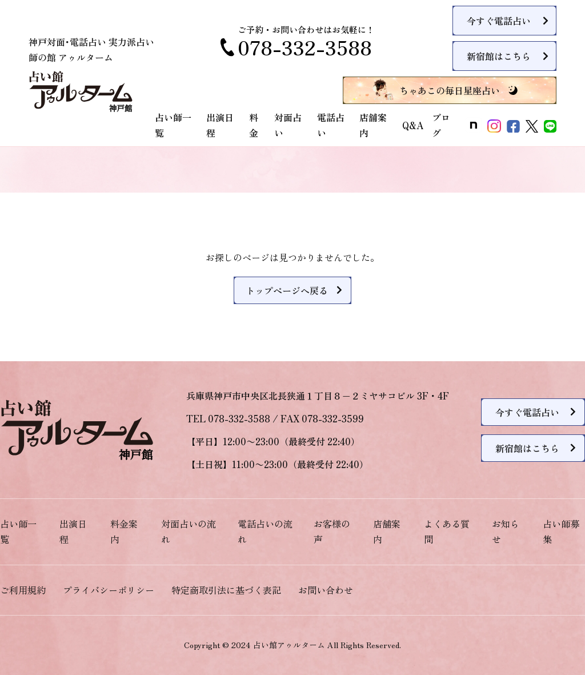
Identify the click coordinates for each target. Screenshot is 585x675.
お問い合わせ (325, 590)
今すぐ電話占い (499, 20)
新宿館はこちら (499, 56)
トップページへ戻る (287, 290)
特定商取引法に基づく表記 (226, 590)
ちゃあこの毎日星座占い (449, 90)
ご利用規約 (23, 590)
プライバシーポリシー (108, 590)
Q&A (412, 125)
